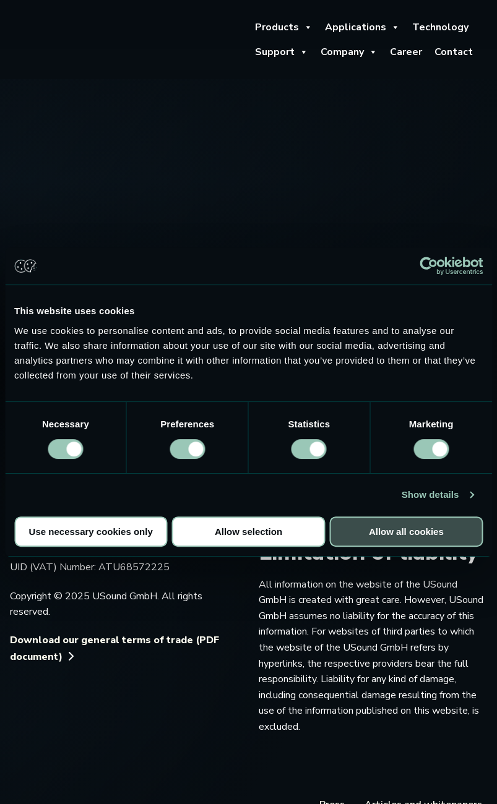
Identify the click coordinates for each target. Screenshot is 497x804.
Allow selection (248, 531)
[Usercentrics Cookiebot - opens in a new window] (428, 266)
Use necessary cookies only (91, 531)
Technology (440, 27)
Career (406, 52)
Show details (430, 494)
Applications (362, 27)
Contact (453, 52)
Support (281, 52)
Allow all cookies (406, 531)
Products (284, 27)
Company (349, 52)
